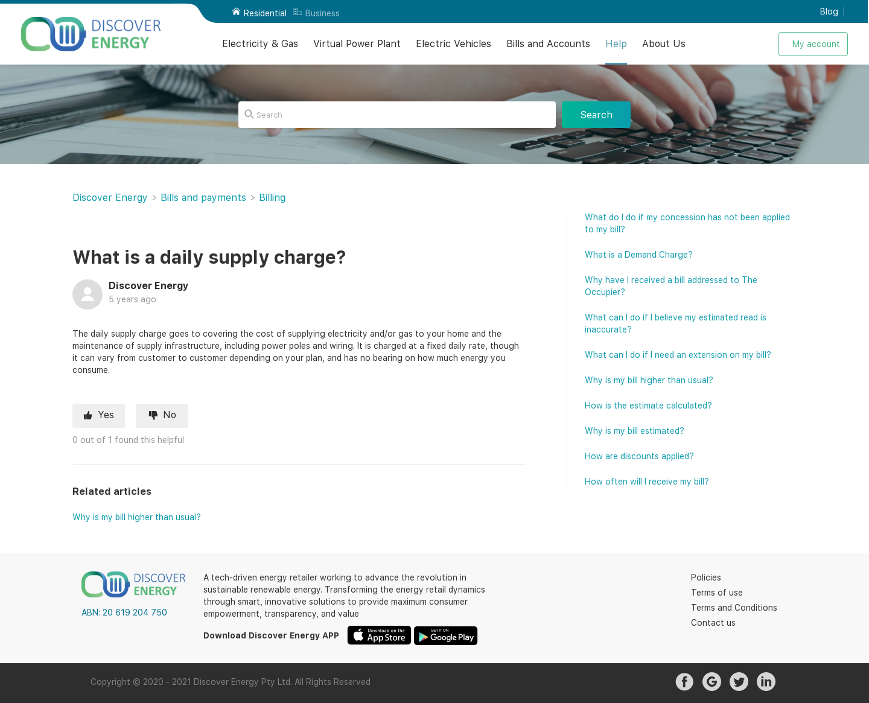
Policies (706, 577)
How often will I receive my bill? (647, 481)
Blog (829, 11)
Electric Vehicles (453, 43)
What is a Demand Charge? (639, 254)
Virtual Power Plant (357, 43)
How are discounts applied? (639, 456)
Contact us (713, 623)
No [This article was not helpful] (169, 415)
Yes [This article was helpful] (106, 415)
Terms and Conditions (734, 607)
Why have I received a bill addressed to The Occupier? (671, 286)
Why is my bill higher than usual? (136, 517)
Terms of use (717, 592)
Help (616, 43)
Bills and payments (203, 197)
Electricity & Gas (260, 43)
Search (596, 115)
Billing (272, 197)
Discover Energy (110, 197)
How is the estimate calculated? (648, 405)
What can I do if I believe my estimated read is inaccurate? (675, 323)
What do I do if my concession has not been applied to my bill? (687, 223)
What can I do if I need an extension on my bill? (678, 355)
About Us (664, 43)
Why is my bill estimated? (634, 431)
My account (816, 44)
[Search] (397, 114)
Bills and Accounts (548, 43)
